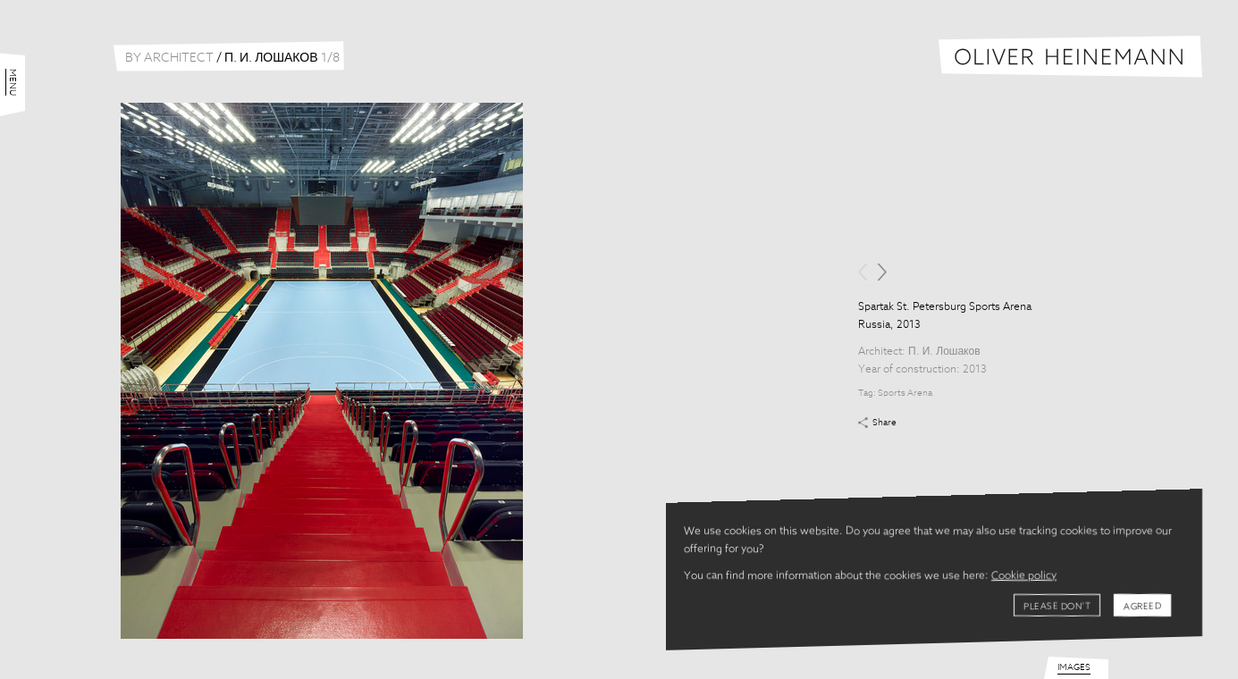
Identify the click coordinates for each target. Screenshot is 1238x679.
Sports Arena (905, 393)
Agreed (1142, 606)
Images (1074, 667)
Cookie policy (1024, 576)
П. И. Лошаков (944, 352)
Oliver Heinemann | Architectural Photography (1070, 57)
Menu (12, 82)
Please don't (1057, 606)
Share (884, 422)
